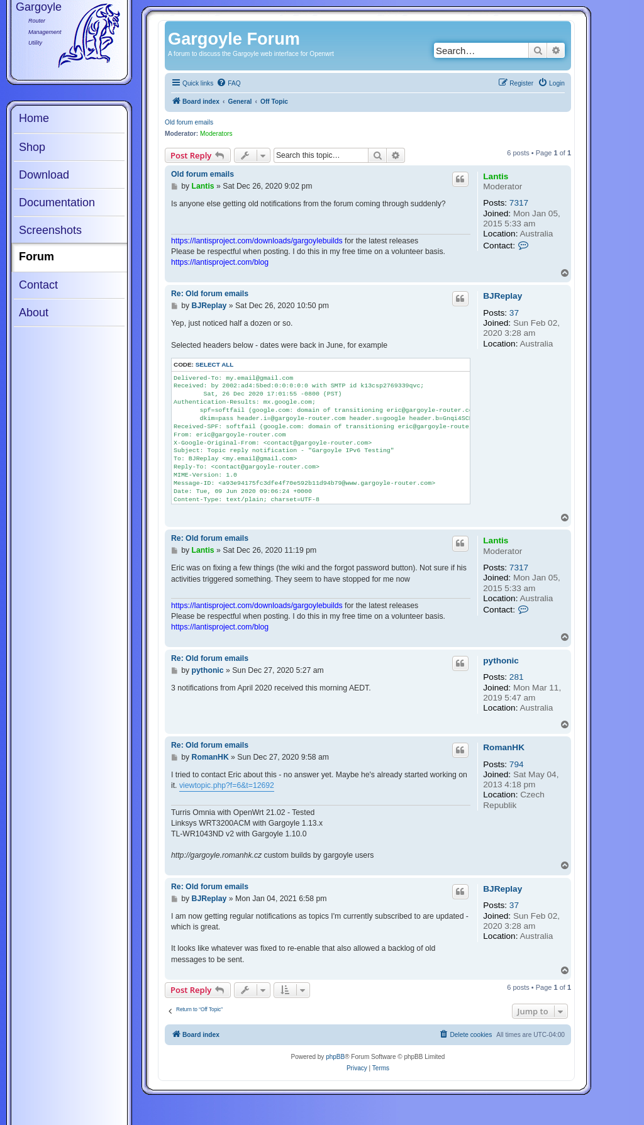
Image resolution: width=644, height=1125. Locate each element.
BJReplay (502, 296)
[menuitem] (228, 84)
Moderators (216, 133)
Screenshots (50, 230)
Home (34, 118)
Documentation (57, 202)
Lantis (495, 176)
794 (516, 764)
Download (44, 175)
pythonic (501, 660)
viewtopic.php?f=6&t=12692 (226, 785)
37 (514, 313)
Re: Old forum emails (209, 293)
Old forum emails (189, 122)
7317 (518, 203)
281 (516, 677)
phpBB (335, 1056)
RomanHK (504, 747)
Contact (38, 285)
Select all (215, 364)
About (33, 312)
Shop (32, 147)
